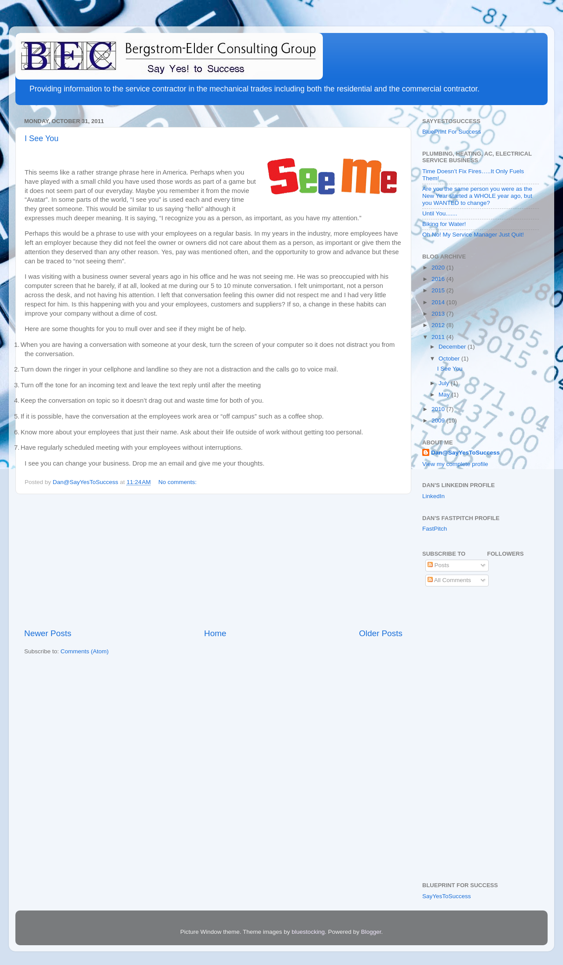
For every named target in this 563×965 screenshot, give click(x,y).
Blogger (371, 932)
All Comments (449, 580)
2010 (438, 409)
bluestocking (308, 932)
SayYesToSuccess (446, 896)
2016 (438, 279)
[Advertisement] (213, 561)
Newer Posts (47, 633)
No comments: (178, 482)
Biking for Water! (444, 224)
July (445, 383)
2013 (438, 313)
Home (215, 633)
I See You (41, 138)
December (453, 346)
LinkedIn (433, 496)
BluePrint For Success (451, 131)
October (450, 358)
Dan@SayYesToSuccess (465, 452)
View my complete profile (455, 464)
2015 (438, 290)
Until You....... (439, 213)
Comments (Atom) (85, 651)
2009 (438, 420)
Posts (439, 565)
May (445, 394)
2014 (438, 302)
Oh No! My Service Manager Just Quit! (473, 234)
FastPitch (434, 528)
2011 (438, 337)
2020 (438, 267)
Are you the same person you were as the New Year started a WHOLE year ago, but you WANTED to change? (477, 196)
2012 (438, 325)
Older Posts (380, 633)
